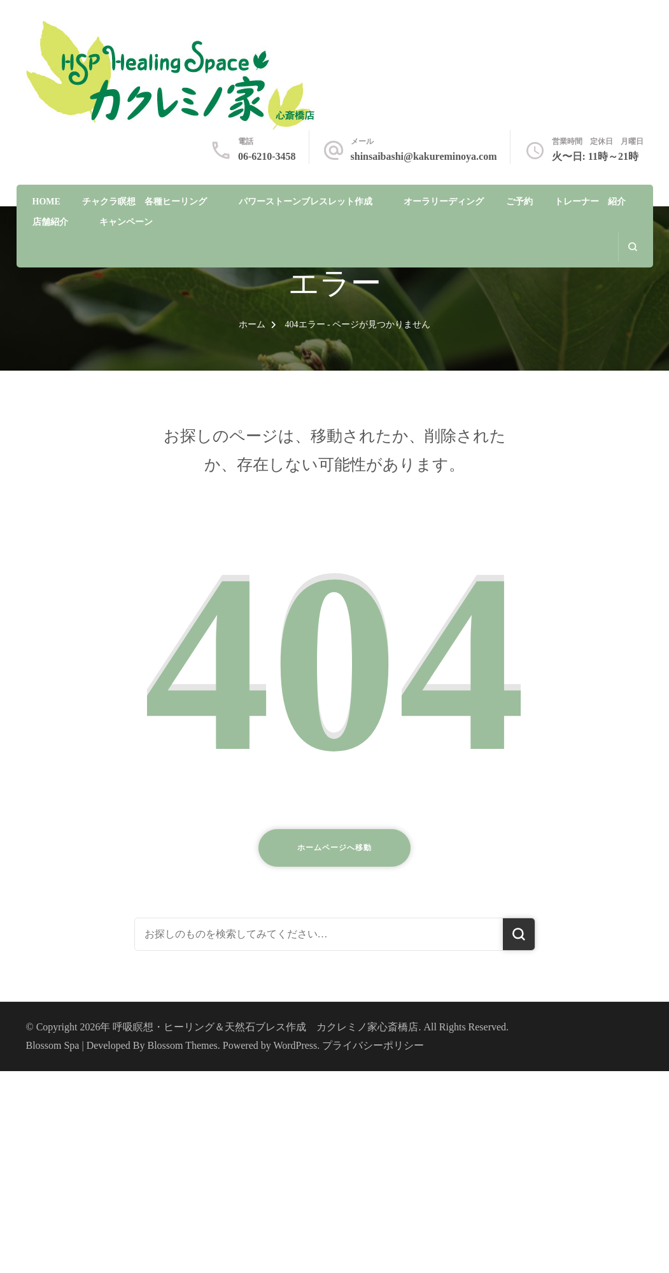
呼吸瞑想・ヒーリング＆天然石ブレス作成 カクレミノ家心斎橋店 (265, 1026)
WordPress (295, 1045)
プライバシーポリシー (373, 1045)
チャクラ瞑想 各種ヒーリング (144, 201)
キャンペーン (126, 222)
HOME (46, 201)
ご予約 (519, 201)
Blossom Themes (183, 1045)
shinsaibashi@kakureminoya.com (424, 156)
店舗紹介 (50, 222)
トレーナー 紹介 (590, 201)
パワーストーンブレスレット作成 (305, 201)
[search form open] (632, 246)
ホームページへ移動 (334, 847)
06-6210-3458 (267, 156)
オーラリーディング (444, 201)
